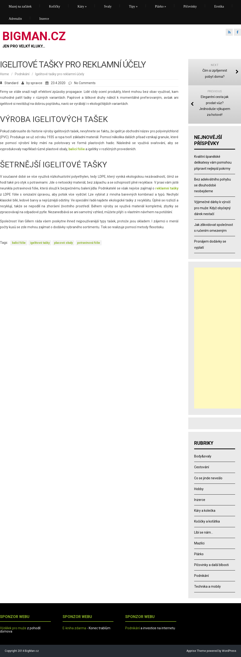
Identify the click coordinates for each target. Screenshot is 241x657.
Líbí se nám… (203, 532)
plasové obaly (63, 242)
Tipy (133, 6)
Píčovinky (190, 6)
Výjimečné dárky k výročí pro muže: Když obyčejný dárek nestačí (212, 208)
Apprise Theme (196, 651)
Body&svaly (202, 456)
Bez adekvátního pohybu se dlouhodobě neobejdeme (212, 185)
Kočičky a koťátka (207, 521)
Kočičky (54, 6)
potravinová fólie (88, 242)
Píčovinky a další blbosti (211, 565)
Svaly (108, 6)
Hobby (199, 489)
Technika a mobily (207, 586)
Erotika (219, 6)
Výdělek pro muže (13, 628)
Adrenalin (15, 18)
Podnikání (22, 74)
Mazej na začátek (20, 6)
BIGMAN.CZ (34, 36)
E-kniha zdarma (74, 628)
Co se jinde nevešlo (208, 478)
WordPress (228, 651)
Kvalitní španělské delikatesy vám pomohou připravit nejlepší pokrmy (213, 162)
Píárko (160, 6)
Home (4, 74)
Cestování (201, 467)
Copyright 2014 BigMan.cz (22, 651)
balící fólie (19, 242)
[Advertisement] (217, 338)
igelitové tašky (40, 242)
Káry (82, 6)
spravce (36, 83)
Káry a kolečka (204, 510)
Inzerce (44, 18)
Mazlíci (199, 543)
